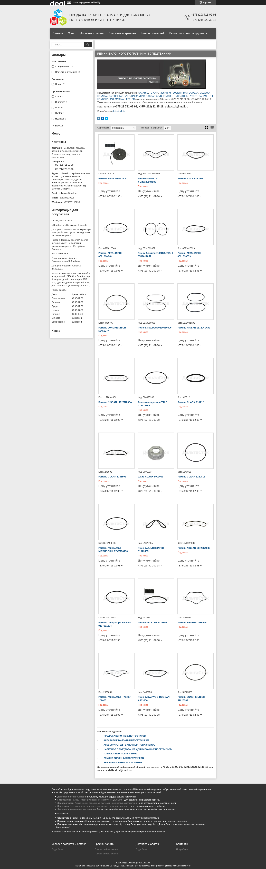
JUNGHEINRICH (164, 96)
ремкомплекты (105, 799)
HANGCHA (102, 99)
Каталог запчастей (152, 33)
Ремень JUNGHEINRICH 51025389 (191, 699)
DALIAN (203, 96)
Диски (78, 803)
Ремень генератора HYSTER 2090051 (114, 699)
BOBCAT (150, 96)
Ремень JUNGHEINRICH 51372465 (151, 550)
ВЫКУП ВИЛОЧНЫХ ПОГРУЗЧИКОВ (122, 762)
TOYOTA (153, 93)
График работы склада (106, 849)
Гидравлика (63, 799)
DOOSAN (193, 93)
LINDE (177, 96)
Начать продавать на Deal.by (86, 2)
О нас (71, 33)
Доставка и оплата (92, 33)
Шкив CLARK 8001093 (150, 476)
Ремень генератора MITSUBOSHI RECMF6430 (113, 550)
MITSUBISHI (175, 93)
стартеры (90, 806)
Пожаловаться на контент (178, 866)
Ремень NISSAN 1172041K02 (193, 327)
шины (85, 803)
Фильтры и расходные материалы (76, 809)
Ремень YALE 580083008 (112, 178)
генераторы (103, 806)
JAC (112, 99)
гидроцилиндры (89, 799)
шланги (118, 799)
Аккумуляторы (77, 806)
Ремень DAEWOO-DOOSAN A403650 (153, 699)
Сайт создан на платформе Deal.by (133, 863)
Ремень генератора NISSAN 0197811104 (114, 624)
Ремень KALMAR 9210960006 (155, 327)
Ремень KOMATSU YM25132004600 (148, 180)
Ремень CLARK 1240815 (191, 476)
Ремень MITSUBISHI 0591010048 (110, 255)
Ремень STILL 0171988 (190, 178)
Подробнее (57, 849)
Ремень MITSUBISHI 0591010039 (189, 255)
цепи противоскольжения (124, 803)
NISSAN (163, 93)
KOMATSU (143, 93)
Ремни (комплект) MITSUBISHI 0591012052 (155, 255)
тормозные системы (99, 803)
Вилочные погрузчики (122, 33)
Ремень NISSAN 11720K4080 (193, 548)
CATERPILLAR (116, 96)
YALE (127, 96)
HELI (210, 96)
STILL (184, 96)
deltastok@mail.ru (68, 193)
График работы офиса (106, 853)
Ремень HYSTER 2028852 (152, 622)
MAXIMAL (120, 99)
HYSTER (192, 96)
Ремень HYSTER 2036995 (191, 622)
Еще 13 (59, 125)
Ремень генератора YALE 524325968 (152, 404)
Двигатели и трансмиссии (71, 796)
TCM (185, 93)
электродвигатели (119, 806)
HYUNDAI (102, 96)
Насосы (76, 799)
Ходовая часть (65, 803)
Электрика (63, 806)
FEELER (130, 99)
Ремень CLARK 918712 (190, 402)
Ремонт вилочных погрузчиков (188, 33)
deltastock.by (118, 111)
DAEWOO (205, 93)
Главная (57, 33)
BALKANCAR (138, 96)
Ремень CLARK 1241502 (112, 476)
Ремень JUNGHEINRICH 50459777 (112, 329)
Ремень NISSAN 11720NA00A (115, 402)
